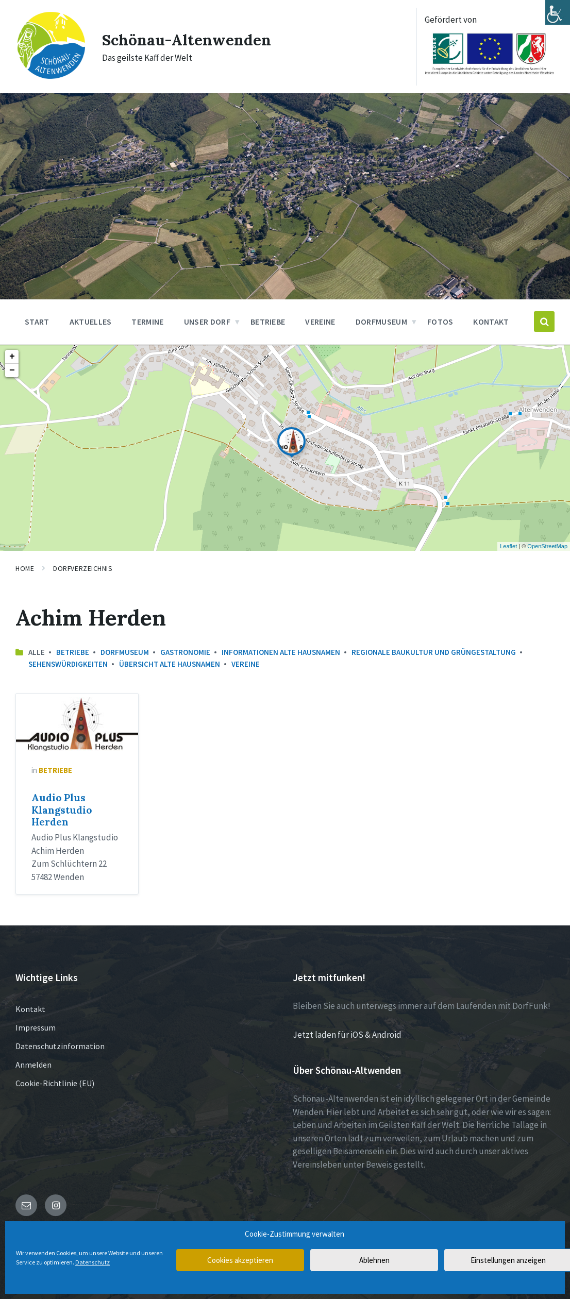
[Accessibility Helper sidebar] (557, 12)
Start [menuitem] (37, 321)
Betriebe (72, 652)
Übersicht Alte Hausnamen (169, 664)
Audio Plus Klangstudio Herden (61, 810)
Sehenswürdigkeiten (68, 664)
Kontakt (30, 1009)
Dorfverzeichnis (82, 568)
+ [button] (12, 356)
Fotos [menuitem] (440, 321)
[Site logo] (50, 77)
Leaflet (508, 546)
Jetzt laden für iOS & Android (347, 1034)
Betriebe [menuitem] (268, 321)
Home (24, 568)
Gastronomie (185, 652)
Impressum (35, 1027)
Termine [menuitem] (147, 321)
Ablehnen (374, 1260)
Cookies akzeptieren (240, 1260)
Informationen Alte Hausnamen (281, 652)
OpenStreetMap (547, 546)
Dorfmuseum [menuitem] (381, 321)
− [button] (12, 370)
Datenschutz (92, 1262)
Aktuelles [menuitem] (91, 321)
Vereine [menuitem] (320, 321)
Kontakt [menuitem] (491, 321)
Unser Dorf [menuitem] (207, 321)
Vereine (245, 664)
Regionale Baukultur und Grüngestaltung (433, 652)
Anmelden (33, 1064)
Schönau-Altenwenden (187, 39)
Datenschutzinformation (60, 1046)
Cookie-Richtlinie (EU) (54, 1083)
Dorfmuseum (124, 652)
